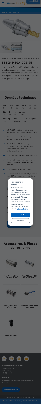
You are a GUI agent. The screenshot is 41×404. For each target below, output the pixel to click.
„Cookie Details (22, 209)
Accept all (20, 215)
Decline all (20, 221)
